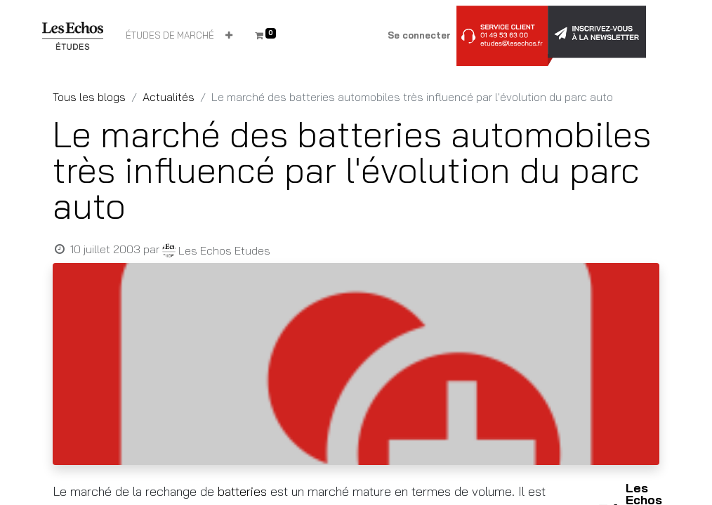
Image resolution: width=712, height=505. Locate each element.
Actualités (169, 97)
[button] (229, 35)
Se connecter (419, 35)
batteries (244, 491)
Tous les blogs (89, 97)
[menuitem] (170, 35)
